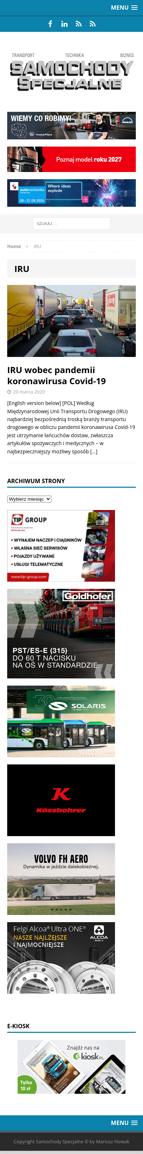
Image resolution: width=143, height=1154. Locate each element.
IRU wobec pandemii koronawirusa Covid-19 (56, 375)
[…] (93, 451)
